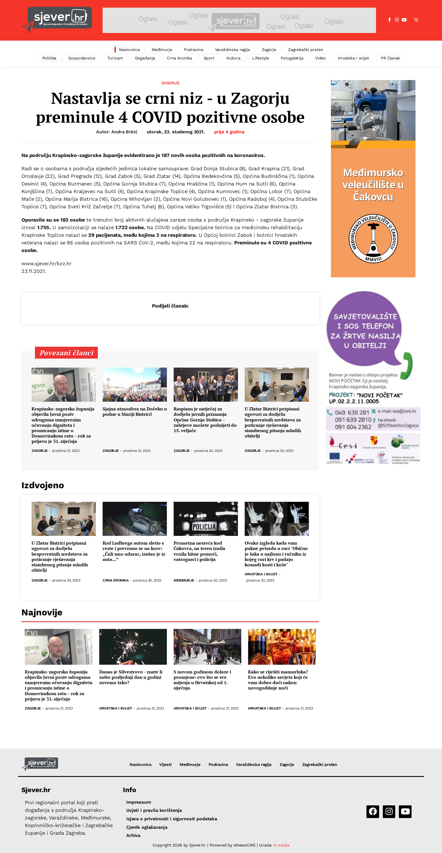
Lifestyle (260, 58)
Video (320, 58)
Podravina (193, 49)
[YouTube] (404, 20)
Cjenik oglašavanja (146, 827)
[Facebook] (389, 20)
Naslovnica (129, 49)
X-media (281, 845)
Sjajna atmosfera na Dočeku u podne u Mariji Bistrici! (135, 411)
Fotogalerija (292, 58)
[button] (416, 20)
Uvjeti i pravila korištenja (154, 810)
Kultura (233, 58)
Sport (209, 58)
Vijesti (165, 764)
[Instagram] (396, 20)
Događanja (145, 58)
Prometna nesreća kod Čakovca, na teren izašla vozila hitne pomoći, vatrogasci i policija (199, 551)
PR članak (390, 58)
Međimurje (162, 49)
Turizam (115, 58)
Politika (49, 58)
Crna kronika (179, 58)
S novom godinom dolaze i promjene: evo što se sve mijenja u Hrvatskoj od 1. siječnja (202, 680)
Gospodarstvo (81, 58)
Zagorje (269, 49)
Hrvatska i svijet (353, 58)
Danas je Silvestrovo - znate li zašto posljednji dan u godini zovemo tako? (130, 677)
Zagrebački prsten (305, 49)
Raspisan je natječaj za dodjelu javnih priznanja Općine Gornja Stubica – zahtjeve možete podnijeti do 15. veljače (205, 419)
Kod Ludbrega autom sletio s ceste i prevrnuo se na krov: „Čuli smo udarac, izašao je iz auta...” (134, 551)
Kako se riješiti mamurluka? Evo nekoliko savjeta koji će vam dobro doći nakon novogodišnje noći (278, 680)
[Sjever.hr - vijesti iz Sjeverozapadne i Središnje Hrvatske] (56, 20)
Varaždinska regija (232, 49)
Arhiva (133, 835)
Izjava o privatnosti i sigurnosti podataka (171, 818)
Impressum (138, 802)
